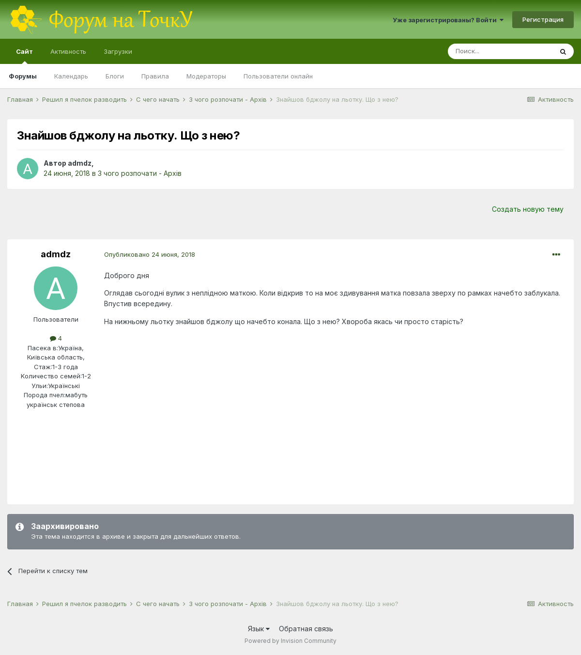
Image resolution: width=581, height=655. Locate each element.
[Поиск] (500, 51)
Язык (259, 628)
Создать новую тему (528, 209)
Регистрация (543, 19)
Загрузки (118, 51)
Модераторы (206, 76)
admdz (80, 163)
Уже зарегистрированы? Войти (448, 20)
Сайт (24, 55)
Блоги (115, 76)
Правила (155, 76)
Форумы (23, 76)
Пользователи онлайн (278, 76)
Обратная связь (306, 628)
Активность (68, 51)
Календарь (71, 76)
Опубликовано (149, 254)
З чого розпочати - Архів (140, 173)
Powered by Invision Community (290, 640)
